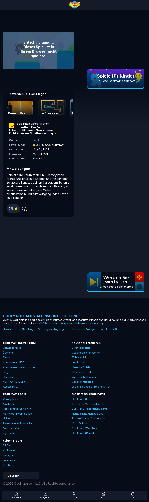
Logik (36, 140)
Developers (9, 377)
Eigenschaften (11, 433)
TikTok (7, 445)
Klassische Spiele (82, 372)
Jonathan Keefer (29, 127)
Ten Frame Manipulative (86, 404)
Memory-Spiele (81, 367)
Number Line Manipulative (87, 413)
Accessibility (10, 386)
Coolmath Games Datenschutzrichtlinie (41, 316)
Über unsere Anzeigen (84, 329)
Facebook (9, 460)
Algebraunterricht (14, 404)
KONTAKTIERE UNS (14, 381)
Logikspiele (78, 362)
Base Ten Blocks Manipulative (89, 408)
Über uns (8, 352)
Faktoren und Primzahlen (18, 423)
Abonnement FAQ (14, 362)
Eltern (6, 357)
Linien (6, 418)
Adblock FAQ (109, 329)
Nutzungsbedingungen (52, 329)
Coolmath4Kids (81, 399)
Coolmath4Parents (83, 433)
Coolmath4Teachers (84, 428)
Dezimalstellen (11, 428)
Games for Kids (12, 347)
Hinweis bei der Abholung (18, 329)
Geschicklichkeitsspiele (86, 352)
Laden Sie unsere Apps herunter (91, 386)
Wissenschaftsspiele (84, 377)
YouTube (8, 465)
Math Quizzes (80, 423)
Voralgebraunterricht (16, 399)
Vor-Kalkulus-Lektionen (17, 408)
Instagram (9, 455)
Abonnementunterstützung (19, 367)
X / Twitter (9, 450)
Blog (5, 372)
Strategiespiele (81, 347)
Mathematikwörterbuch (17, 413)
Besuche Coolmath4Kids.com (116, 81)
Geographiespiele (82, 381)
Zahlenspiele (79, 357)
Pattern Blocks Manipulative (88, 418)
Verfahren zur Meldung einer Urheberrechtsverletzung (71, 323)
